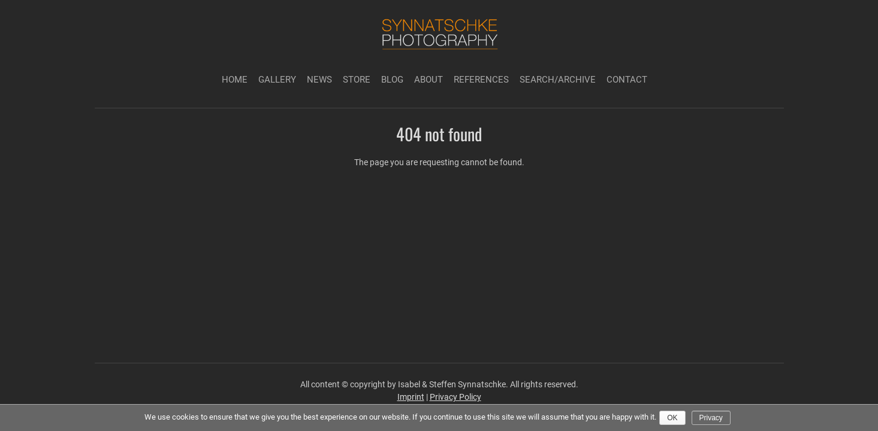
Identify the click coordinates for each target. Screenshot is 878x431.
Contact (627, 79)
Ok (672, 418)
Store (356, 79)
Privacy (711, 418)
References (481, 79)
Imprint (410, 397)
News (319, 79)
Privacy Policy (455, 397)
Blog (392, 79)
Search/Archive (558, 79)
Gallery (277, 79)
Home (235, 79)
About (428, 79)
